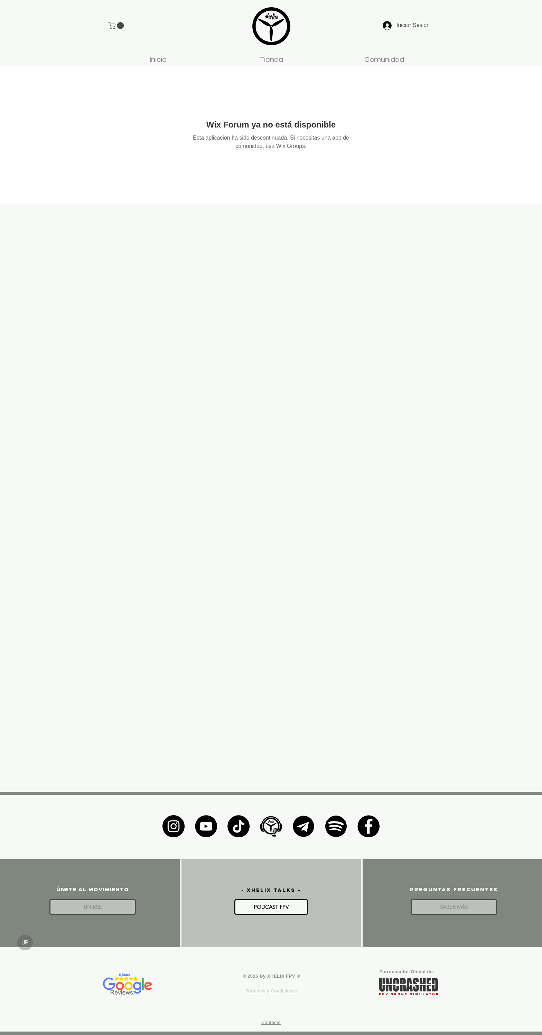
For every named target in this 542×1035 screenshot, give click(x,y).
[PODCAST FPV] (271, 907)
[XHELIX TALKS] (271, 826)
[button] (117, 25)
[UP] (25, 942)
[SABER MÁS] (454, 907)
